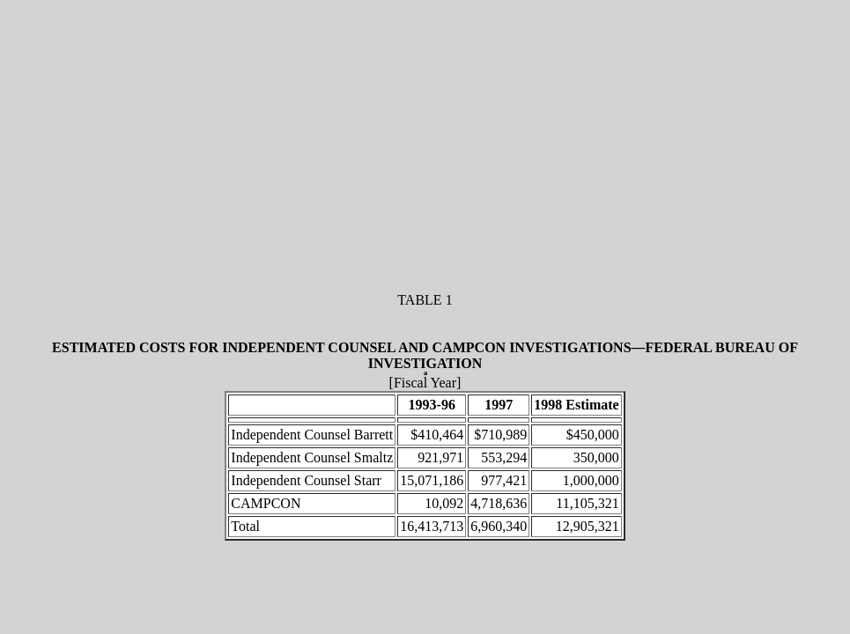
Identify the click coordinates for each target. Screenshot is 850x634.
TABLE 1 (424, 299)
